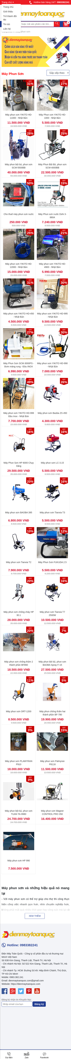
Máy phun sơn (23, 31)
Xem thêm (35, 916)
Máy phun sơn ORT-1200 (18, 711)
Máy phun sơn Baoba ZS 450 (52, 413)
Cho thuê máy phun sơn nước (19, 214)
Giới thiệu (8, 11)
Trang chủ (8, 7)
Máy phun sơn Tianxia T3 (52, 512)
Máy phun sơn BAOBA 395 (18, 512)
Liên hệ (7, 29)
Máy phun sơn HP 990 (18, 860)
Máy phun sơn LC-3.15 (52, 462)
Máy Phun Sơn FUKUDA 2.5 (52, 562)
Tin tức (6, 24)
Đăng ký (39, 1004)
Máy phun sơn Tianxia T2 (18, 562)
